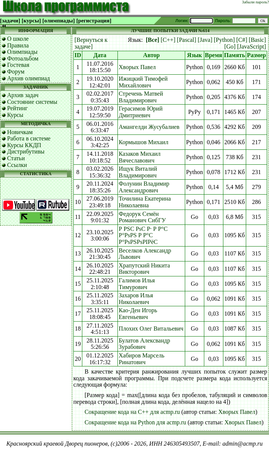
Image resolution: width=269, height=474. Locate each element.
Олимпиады (22, 52)
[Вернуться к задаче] (90, 43)
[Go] (229, 46)
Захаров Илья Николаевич (136, 298)
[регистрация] (93, 21)
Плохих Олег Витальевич (151, 328)
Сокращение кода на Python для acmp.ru (135, 422)
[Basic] (257, 40)
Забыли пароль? (255, 2)
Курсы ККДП (24, 145)
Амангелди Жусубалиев (149, 127)
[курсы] (31, 21)
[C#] (241, 40)
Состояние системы (32, 102)
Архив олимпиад (28, 78)
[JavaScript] (251, 46)
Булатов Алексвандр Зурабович (144, 343)
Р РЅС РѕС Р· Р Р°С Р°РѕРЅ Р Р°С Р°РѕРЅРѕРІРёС (143, 235)
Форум (15, 71)
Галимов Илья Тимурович (137, 283)
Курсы (15, 115)
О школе (18, 38)
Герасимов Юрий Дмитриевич (140, 111)
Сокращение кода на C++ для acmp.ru (132, 412)
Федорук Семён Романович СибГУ (142, 217)
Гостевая (18, 65)
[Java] (205, 40)
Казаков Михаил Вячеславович (140, 157)
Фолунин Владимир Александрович (144, 186)
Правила (18, 45)
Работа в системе (29, 138)
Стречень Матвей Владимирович (141, 96)
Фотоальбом (23, 58)
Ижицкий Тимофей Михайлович (143, 82)
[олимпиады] (58, 21)
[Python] (224, 40)
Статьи (16, 158)
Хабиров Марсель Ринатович (141, 358)
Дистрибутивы (26, 151)
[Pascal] (186, 40)
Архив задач (23, 95)
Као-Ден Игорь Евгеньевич (138, 313)
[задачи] (10, 21)
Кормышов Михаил (143, 142)
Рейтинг (17, 108)
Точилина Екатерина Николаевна (145, 201)
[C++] (168, 40)
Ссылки (17, 165)
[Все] (152, 40)
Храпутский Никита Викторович (144, 268)
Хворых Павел (137, 67)
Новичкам (20, 132)
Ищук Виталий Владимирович (138, 172)
